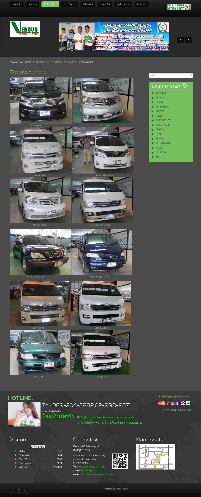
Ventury (100, 376)
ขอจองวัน (105, 4)
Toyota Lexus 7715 (34, 276)
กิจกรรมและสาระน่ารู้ (62, 62)
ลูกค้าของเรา (123, 4)
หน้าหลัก (17, 4)
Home (28, 62)
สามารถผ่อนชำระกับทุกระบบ (177, 410)
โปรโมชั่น (88, 4)
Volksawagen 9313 (99, 276)
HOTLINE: (20, 398)
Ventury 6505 (37, 328)
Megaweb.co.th (121, 489)
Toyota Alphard (28, 72)
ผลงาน (31, 4)
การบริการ (69, 4)
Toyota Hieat (39, 175)
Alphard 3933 (39, 225)
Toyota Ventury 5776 (100, 225)
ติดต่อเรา (141, 4)
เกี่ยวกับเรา (49, 3)
